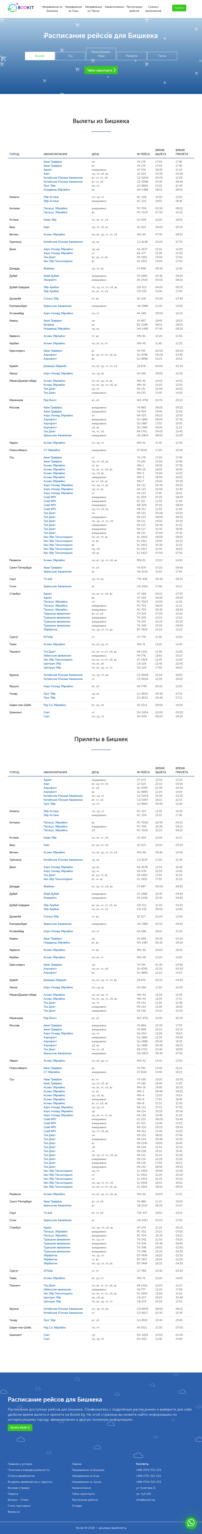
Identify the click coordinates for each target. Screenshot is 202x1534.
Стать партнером (19, 1505)
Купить (179, 7)
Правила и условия (20, 1464)
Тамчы (162, 55)
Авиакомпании (114, 6)
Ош (70, 55)
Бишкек (40, 55)
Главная (76, 1464)
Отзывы (77, 1505)
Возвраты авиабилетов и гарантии (30, 1481)
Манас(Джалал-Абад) (101, 53)
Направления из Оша (73, 8)
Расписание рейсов (134, 8)
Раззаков (131, 55)
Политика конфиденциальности (28, 1469)
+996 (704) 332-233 (148, 1481)
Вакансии (14, 1511)
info (145, 1499)
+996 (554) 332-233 (148, 1469)
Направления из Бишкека (52, 8)
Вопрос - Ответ (18, 1499)
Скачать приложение (153, 8)
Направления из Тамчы (93, 8)
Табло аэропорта (83, 1493)
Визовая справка (18, 1487)
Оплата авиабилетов (21, 1475)
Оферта (13, 1493)
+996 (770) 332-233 (148, 1475)
